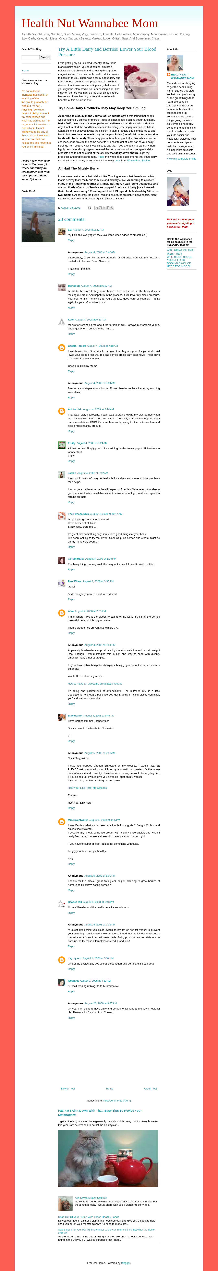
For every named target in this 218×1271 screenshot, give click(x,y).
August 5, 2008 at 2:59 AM (99, 753)
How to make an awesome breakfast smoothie (95, 683)
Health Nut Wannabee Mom (90, 23)
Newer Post (68, 1088)
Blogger (125, 1262)
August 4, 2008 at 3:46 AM (99, 252)
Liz (70, 229)
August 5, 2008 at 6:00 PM (99, 875)
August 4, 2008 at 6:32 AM (96, 285)
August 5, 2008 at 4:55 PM (104, 819)
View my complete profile (181, 158)
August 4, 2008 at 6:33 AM (90, 319)
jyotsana (73, 980)
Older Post (150, 1088)
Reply (71, 240)
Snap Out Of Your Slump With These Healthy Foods (88, 1216)
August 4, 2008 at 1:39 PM (100, 558)
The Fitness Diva (78, 513)
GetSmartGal (76, 558)
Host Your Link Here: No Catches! (87, 787)
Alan (71, 611)
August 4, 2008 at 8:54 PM (99, 644)
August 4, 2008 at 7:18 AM (102, 345)
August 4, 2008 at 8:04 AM (99, 383)
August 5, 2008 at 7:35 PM (99, 924)
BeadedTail (75, 901)
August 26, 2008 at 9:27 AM (100, 1003)
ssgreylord (74, 958)
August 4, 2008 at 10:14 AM (106, 513)
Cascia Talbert (77, 345)
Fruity (71, 443)
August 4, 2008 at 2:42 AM (88, 229)
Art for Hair (75, 409)
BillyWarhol (75, 715)
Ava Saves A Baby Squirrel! (91, 1197)
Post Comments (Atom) (117, 1100)
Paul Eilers (74, 581)
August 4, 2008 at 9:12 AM (92, 473)
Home (109, 1088)
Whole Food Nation (138, 160)
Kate (71, 319)
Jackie (72, 473)
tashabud (74, 285)
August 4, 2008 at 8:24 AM (98, 409)
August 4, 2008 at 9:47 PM (99, 715)
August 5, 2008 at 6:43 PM (98, 901)
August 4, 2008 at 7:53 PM (90, 611)
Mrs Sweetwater (78, 819)
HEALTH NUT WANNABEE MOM (182, 76)
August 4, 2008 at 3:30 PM (98, 581)
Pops (101, 156)
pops (117, 160)
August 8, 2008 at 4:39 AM (95, 980)
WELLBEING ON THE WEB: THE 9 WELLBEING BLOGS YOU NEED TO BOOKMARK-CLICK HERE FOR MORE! (180, 258)
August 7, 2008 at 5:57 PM (98, 958)
